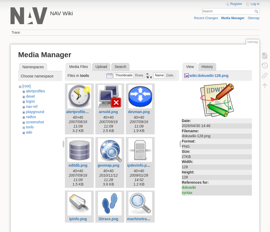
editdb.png (78, 165)
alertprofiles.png (80, 112)
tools (30, 127)
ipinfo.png (78, 219)
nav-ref (32, 106)
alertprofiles (35, 91)
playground (35, 112)
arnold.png (108, 112)
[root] (26, 86)
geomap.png (108, 165)
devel (30, 96)
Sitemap (253, 18)
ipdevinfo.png (139, 165)
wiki (29, 132)
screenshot (35, 122)
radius (31, 117)
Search (257, 11)
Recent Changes (206, 18)
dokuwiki (189, 187)
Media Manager (233, 18)
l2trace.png (108, 219)
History (207, 67)
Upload (101, 67)
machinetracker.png (144, 219)
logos (30, 101)
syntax (187, 193)
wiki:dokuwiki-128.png (209, 75)
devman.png (139, 112)
